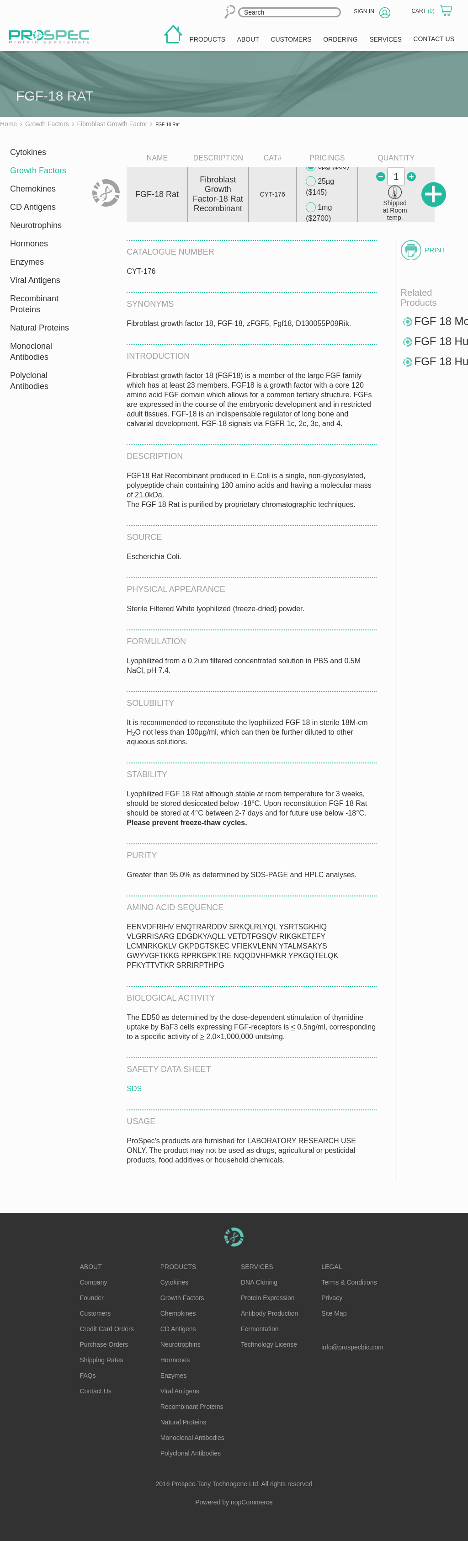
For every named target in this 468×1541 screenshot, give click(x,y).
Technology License (269, 1344)
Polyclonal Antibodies (29, 381)
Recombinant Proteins (34, 304)
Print (435, 250)
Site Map (333, 1313)
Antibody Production (269, 1313)
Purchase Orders (104, 1344)
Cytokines (28, 152)
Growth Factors (38, 170)
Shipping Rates (101, 1360)
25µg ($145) (320, 186)
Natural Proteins (39, 327)
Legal (331, 1266)
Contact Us (96, 1391)
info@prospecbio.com (352, 1347)
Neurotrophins (36, 225)
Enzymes (27, 262)
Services (257, 1266)
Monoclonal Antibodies (31, 351)
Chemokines (33, 188)
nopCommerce (252, 1502)
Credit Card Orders (107, 1329)
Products (178, 1266)
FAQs (88, 1375)
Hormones (29, 243)
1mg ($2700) (319, 212)
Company (93, 1282)
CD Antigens (33, 207)
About (91, 1266)
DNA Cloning (259, 1282)
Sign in (364, 11)
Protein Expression (268, 1297)
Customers (95, 1313)
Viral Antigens (35, 280)
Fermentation (259, 1329)
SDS (134, 1089)
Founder (92, 1297)
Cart (423, 11)
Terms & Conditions (349, 1282)
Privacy (331, 1297)
